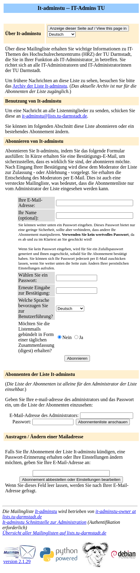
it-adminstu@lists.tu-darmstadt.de (54, 115)
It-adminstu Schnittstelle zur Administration (44, 522)
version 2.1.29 (19, 559)
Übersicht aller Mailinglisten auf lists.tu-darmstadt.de (54, 533)
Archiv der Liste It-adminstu (39, 85)
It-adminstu (46, 511)
